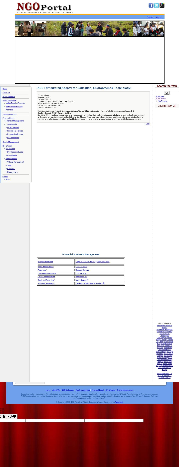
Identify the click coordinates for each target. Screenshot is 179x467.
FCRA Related (13, 127)
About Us (6, 93)
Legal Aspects (11, 124)
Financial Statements (46, 283)
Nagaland (168, 358)
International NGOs (164, 374)
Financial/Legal (8, 118)
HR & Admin (7, 146)
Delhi (161, 342)
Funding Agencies (9, 100)
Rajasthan (168, 362)
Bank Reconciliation (46, 267)
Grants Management (10, 142)
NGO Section (161, 98)
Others (5, 176)
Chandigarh (164, 336)
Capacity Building (82, 270)
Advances (42, 270)
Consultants (12, 155)
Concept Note (81, 273)
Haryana (160, 344)
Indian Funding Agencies (15, 103)
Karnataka (162, 350)
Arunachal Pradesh (164, 331)
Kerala (168, 350)
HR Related (10, 149)
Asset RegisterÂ (82, 280)
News (8, 179)
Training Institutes (9, 114)
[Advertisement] (89, 60)
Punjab (160, 362)
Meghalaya (168, 356)
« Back (147, 124)
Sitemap (158, 17)
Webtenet (119, 402)
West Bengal (166, 369)
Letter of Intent (81, 267)
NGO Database (8, 97)
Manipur (160, 356)
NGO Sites (160, 96)
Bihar (167, 333)
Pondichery (167, 360)
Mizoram (160, 358)
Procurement (12, 172)
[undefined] (12, 416)
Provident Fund (13, 138)
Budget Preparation (45, 262)
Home (4, 89)
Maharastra (168, 354)
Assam (162, 333)
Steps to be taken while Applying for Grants (93, 262)
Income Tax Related (15, 131)
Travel (9, 165)
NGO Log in (162, 101)
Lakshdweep (161, 352)
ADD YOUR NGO (164, 376)
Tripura (159, 366)
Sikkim (159, 364)
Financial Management (15, 121)
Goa (165, 342)
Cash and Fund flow (46, 280)
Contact (150, 17)
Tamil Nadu (167, 364)
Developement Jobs (15, 152)
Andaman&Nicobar (164, 325)
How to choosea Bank (46, 277)
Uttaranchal (162, 368)
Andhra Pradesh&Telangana (165, 328)
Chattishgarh (162, 338)
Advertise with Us (167, 106)
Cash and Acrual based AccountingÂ (90, 283)
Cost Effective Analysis (47, 273)
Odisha (160, 360)
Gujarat (170, 342)
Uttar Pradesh (167, 366)
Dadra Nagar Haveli (164, 339)
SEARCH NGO (165, 378)
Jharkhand (168, 348)
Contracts (11, 169)
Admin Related (11, 159)
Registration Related (15, 134)
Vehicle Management (15, 162)
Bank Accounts (81, 277)
